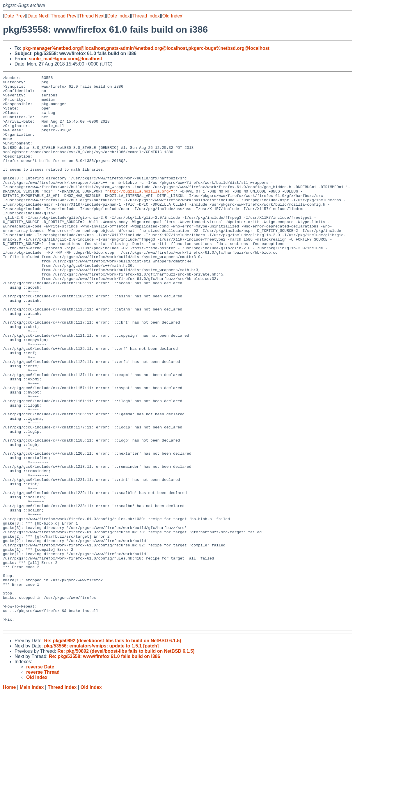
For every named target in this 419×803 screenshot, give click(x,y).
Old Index (172, 15)
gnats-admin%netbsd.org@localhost (146, 48)
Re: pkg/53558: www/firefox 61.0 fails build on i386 (104, 766)
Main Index (32, 797)
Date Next (37, 15)
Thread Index (146, 15)
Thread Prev (64, 15)
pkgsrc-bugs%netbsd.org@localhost (228, 48)
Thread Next (91, 15)
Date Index (118, 15)
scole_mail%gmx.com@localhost (65, 58)
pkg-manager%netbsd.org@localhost (63, 48)
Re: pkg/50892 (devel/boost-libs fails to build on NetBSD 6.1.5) (112, 750)
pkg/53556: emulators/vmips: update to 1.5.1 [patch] (101, 755)
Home (9, 797)
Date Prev (14, 15)
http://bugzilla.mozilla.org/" (140, 214)
